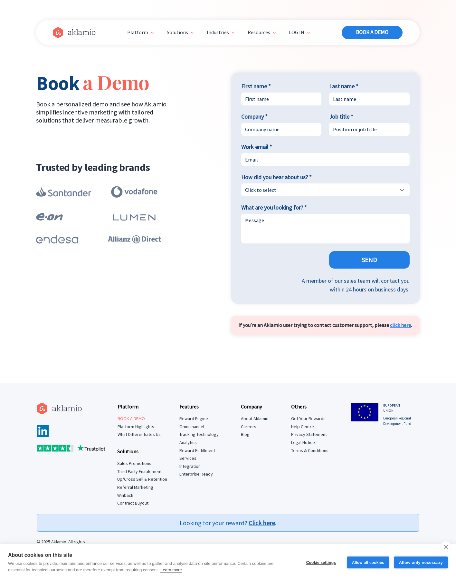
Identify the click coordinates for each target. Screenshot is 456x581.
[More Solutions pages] (192, 32)
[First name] (279, 99)
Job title (341, 116)
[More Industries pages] (233, 32)
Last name (343, 86)
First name (256, 86)
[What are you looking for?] (325, 228)
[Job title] (367, 129)
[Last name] (367, 99)
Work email (256, 147)
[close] (446, 546)
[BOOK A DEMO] (372, 32)
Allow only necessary (421, 562)
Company (254, 116)
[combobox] (325, 189)
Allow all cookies (368, 562)
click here (400, 325)
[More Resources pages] (274, 32)
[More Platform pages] (152, 32)
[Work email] (323, 159)
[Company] (279, 129)
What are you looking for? (274, 207)
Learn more (171, 569)
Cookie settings (321, 562)
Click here (262, 523)
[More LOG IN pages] (308, 32)
